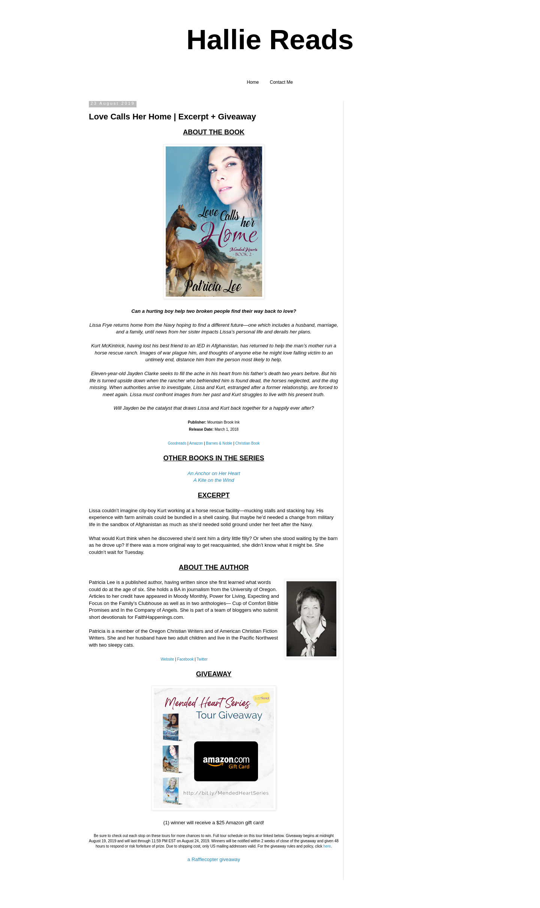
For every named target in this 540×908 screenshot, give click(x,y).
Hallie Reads (270, 39)
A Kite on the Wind (214, 480)
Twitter (201, 659)
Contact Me (281, 82)
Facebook (185, 659)
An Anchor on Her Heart (214, 473)
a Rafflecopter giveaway (214, 859)
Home (253, 82)
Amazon (196, 443)
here (327, 846)
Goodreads (177, 443)
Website (167, 659)
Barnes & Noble (219, 443)
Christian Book (248, 443)
